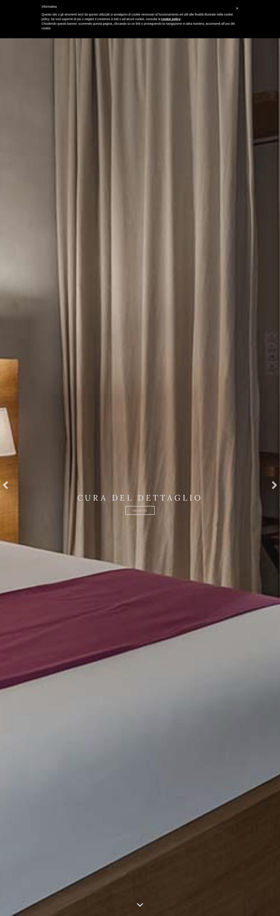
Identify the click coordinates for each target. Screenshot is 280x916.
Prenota (139, 510)
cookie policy (171, 19)
